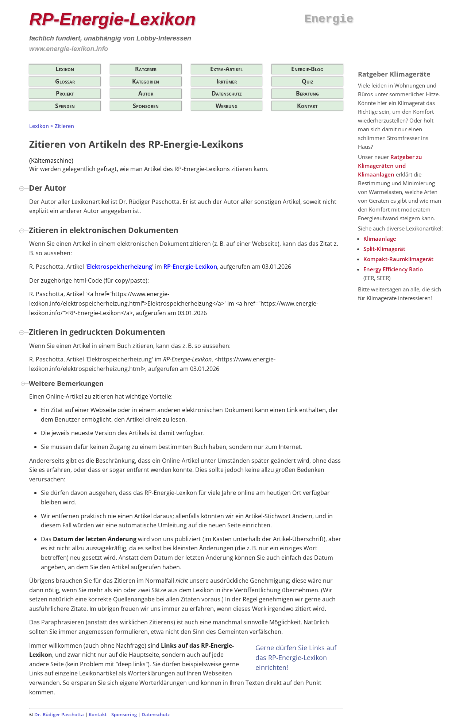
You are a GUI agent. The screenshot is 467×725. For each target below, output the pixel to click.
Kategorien (145, 81)
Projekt (65, 93)
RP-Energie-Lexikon (190, 267)
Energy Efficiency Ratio (393, 269)
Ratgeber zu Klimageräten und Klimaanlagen (390, 165)
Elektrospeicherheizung (119, 267)
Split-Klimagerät (384, 248)
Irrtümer (226, 81)
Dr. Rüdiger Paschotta (59, 714)
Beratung (307, 93)
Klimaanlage (379, 238)
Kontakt (307, 106)
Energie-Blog (307, 69)
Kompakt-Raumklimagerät (398, 259)
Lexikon (64, 69)
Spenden (65, 106)
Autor (145, 93)
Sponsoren (146, 106)
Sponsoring (124, 714)
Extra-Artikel (226, 69)
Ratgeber (146, 69)
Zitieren (64, 126)
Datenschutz (227, 93)
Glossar (65, 81)
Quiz (307, 81)
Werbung (227, 106)
